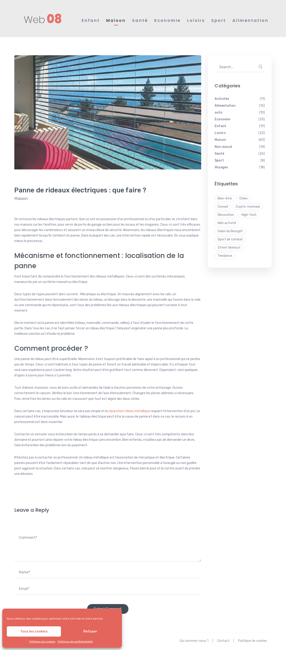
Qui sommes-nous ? (194, 641)
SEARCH (260, 66)
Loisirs (220, 133)
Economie (222, 119)
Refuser (90, 631)
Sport (219, 160)
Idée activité (227, 223)
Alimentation (225, 106)
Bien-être (225, 198)
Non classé (223, 147)
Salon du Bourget (230, 231)
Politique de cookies (42, 641)
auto (218, 112)
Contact (223, 641)
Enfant (220, 126)
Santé (219, 154)
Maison (21, 198)
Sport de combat (230, 239)
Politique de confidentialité (75, 641)
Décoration (226, 215)
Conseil (223, 207)
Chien (243, 198)
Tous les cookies (34, 631)
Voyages (221, 167)
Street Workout (229, 247)
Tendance (225, 256)
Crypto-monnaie (248, 207)
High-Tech (248, 215)
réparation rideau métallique (129, 411)
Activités (222, 99)
